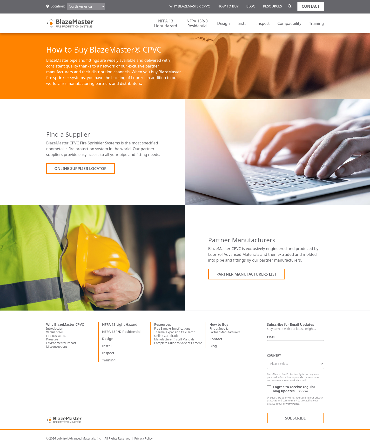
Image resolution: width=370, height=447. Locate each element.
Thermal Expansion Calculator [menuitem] (174, 332)
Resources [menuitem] (272, 6)
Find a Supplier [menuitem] (219, 328)
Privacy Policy (291, 403)
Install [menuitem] (107, 346)
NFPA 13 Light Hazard (165, 23)
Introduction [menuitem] (54, 328)
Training (316, 23)
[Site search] (290, 6)
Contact (311, 6)
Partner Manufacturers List (246, 274)
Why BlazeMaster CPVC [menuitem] (189, 6)
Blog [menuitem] (250, 6)
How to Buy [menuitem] (228, 6)
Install (243, 23)
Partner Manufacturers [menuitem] (225, 332)
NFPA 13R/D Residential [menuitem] (121, 332)
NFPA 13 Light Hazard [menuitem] (119, 324)
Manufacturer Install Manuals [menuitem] (174, 339)
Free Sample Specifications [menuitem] (172, 328)
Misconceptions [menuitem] (56, 346)
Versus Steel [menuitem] (54, 332)
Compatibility (289, 23)
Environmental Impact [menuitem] (61, 343)
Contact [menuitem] (215, 339)
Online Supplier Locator (80, 168)
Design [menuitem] (108, 339)
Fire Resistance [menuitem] (56, 336)
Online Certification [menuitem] (167, 336)
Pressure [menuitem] (52, 339)
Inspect (262, 23)
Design (223, 23)
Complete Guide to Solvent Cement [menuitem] (178, 343)
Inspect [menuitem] (108, 353)
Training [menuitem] (109, 360)
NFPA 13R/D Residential (197, 23)
